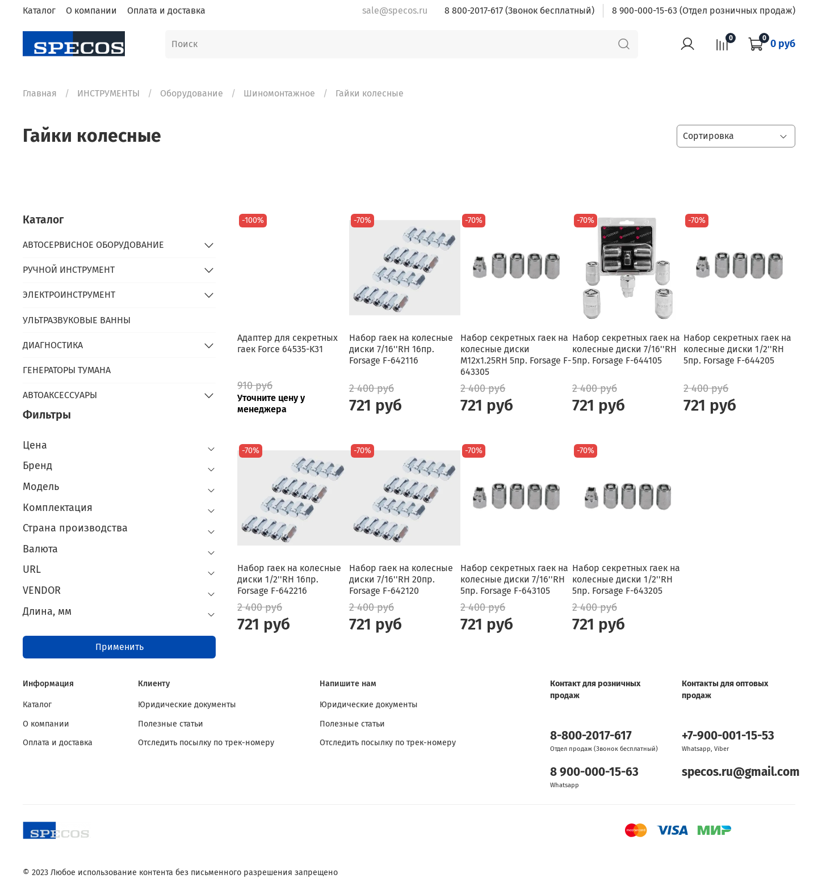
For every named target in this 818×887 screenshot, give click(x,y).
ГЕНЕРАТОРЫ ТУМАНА (67, 370)
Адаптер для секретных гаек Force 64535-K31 (287, 343)
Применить (119, 646)
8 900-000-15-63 (594, 772)
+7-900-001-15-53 (728, 736)
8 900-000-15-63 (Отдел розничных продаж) (703, 10)
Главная (40, 93)
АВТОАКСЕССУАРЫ (60, 395)
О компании (91, 10)
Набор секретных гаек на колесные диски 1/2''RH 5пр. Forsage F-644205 (737, 349)
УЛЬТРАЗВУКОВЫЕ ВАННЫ (77, 320)
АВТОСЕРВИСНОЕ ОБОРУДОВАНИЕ (93, 244)
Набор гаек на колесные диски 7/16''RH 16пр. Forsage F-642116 (401, 349)
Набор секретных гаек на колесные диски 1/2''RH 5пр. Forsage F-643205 (626, 579)
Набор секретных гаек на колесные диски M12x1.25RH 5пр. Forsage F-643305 (515, 354)
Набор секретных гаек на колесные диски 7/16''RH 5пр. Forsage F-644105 (626, 349)
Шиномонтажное (279, 93)
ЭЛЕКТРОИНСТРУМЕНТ (69, 294)
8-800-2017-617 (591, 736)
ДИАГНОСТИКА (53, 345)
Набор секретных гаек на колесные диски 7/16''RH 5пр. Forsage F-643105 (514, 579)
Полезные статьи (170, 724)
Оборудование (191, 93)
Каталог (39, 10)
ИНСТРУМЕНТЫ (108, 93)
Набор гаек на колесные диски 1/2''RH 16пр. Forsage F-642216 (289, 579)
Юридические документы (187, 704)
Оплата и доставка (166, 10)
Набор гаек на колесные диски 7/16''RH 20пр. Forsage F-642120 (401, 579)
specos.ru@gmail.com (741, 772)
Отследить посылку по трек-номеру (206, 742)
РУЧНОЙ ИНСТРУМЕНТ (69, 269)
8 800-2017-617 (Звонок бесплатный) (519, 10)
